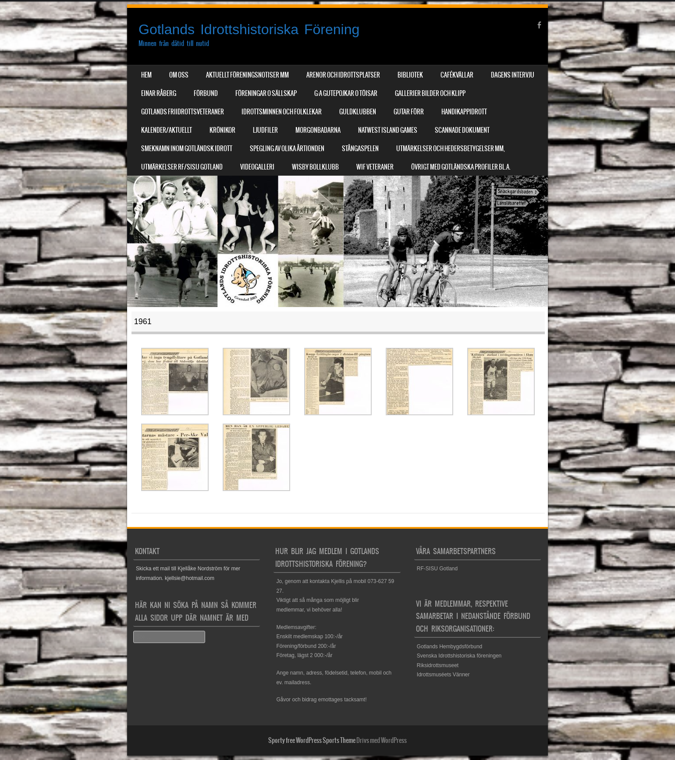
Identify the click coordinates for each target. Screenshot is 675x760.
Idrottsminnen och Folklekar (282, 112)
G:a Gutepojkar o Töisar (345, 93)
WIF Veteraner (375, 167)
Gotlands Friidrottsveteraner (182, 112)
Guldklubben (357, 112)
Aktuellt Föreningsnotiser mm (247, 75)
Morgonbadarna (318, 130)
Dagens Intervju (512, 75)
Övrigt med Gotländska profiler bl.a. (461, 167)
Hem (146, 75)
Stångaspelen (360, 148)
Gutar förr (409, 112)
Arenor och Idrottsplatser (343, 75)
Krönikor (222, 130)
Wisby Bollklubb (315, 167)
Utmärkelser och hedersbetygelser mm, (450, 148)
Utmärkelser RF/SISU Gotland (182, 167)
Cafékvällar (457, 75)
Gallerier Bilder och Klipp (430, 93)
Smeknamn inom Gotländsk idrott (186, 148)
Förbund (206, 93)
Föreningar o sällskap (266, 93)
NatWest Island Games (387, 130)
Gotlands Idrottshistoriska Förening (249, 29)
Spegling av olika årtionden (287, 148)
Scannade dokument (462, 130)
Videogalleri (257, 167)
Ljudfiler (265, 130)
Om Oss (178, 75)
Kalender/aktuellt (166, 130)
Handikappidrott (464, 112)
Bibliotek (410, 75)
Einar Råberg (158, 93)
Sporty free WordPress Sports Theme (311, 740)
